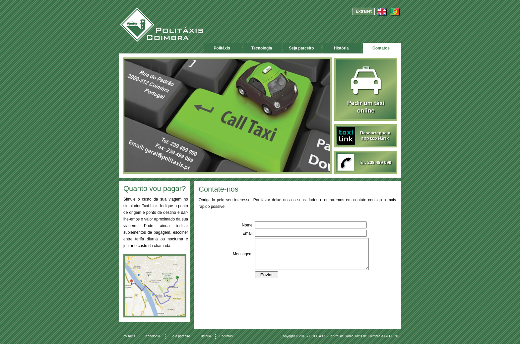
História (341, 48)
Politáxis (222, 48)
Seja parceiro (301, 48)
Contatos (381, 48)
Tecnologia (261, 48)
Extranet (364, 11)
